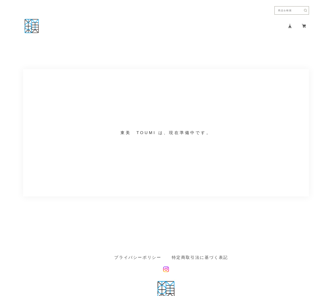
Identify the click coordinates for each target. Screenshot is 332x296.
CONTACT (253, 26)
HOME (182, 26)
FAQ (274, 26)
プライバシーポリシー (137, 257)
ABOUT (201, 26)
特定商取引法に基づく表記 (200, 257)
